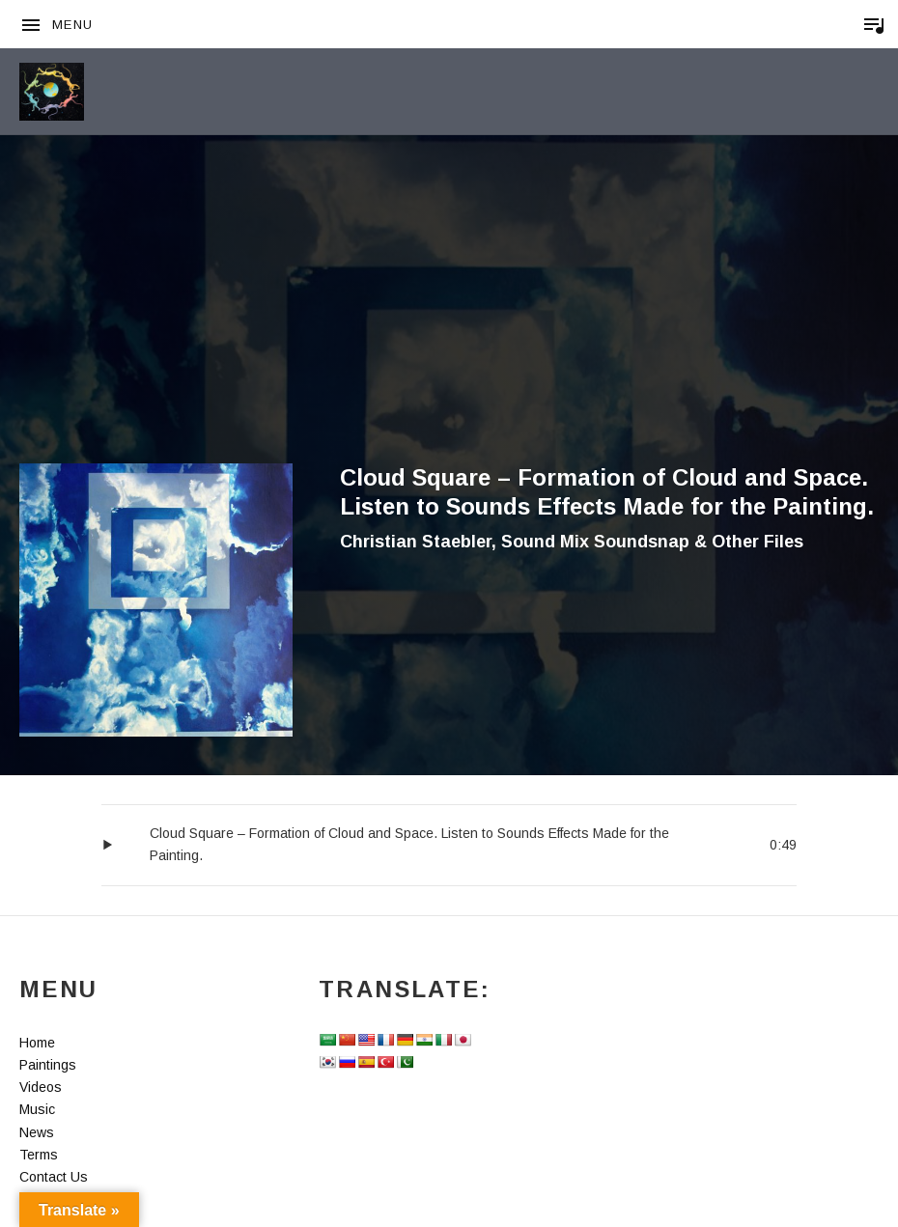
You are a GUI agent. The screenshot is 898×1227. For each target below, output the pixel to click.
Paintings (47, 1065)
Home (37, 1042)
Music (37, 1109)
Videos (40, 1087)
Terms (38, 1154)
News (36, 1132)
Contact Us (53, 1177)
